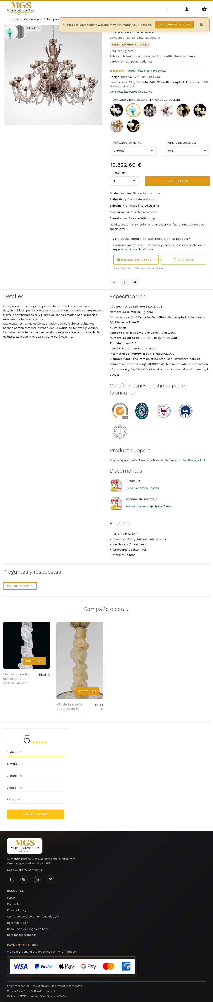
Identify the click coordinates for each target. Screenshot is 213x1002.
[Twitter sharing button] (135, 282)
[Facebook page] (10, 879)
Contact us (35, 869)
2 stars (14, 787)
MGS (59, 996)
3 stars (14, 775)
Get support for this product (185, 460)
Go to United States (174, 24)
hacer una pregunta (152, 70)
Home (11, 897)
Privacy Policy (16, 910)
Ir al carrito (177, 181)
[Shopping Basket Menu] (204, 9)
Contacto (13, 904)
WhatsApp (183, 259)
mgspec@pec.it (25, 934)
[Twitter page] (50, 879)
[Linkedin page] (37, 879)
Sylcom (128, 51)
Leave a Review (35, 814)
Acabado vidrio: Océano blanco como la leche (147, 99)
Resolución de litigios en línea (28, 929)
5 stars (14, 752)
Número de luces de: (181, 142)
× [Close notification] (201, 24)
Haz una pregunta (20, 585)
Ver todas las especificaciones (131, 91)
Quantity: (119, 172)
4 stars (14, 764)
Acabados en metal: (127, 142)
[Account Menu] (187, 9)
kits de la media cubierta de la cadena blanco (16, 678)
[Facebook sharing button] (125, 282)
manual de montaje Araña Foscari (149, 506)
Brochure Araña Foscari (142, 488)
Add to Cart (34, 661)
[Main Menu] (169, 9)
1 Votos (130, 70)
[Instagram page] (23, 879)
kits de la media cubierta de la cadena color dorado (72, 708)
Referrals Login (17, 922)
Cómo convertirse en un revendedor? (33, 916)
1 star (13, 799)
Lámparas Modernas (138, 61)
